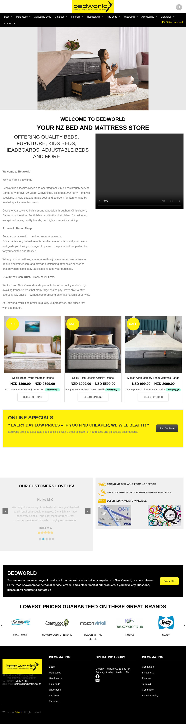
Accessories (149, 16)
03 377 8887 (22, 680)
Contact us (9, 23)
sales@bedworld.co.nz (27, 684)
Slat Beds (61, 16)
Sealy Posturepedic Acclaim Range (93, 377)
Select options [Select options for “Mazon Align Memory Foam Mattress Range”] (153, 397)
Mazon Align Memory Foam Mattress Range (153, 377)
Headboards (95, 16)
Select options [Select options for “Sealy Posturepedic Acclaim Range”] (93, 397)
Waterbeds (131, 16)
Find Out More (167, 428)
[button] (40, 539)
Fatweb (18, 712)
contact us (44, 589)
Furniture (77, 16)
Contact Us (169, 581)
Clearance (168, 16)
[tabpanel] (20, 625)
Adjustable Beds (42, 16)
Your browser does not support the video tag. (140, 171)
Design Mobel (25, 454)
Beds (8, 16)
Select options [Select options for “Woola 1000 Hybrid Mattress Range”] (32, 397)
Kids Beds (113, 16)
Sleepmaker (12, 454)
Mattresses (23, 16)
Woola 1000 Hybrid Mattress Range (33, 377)
